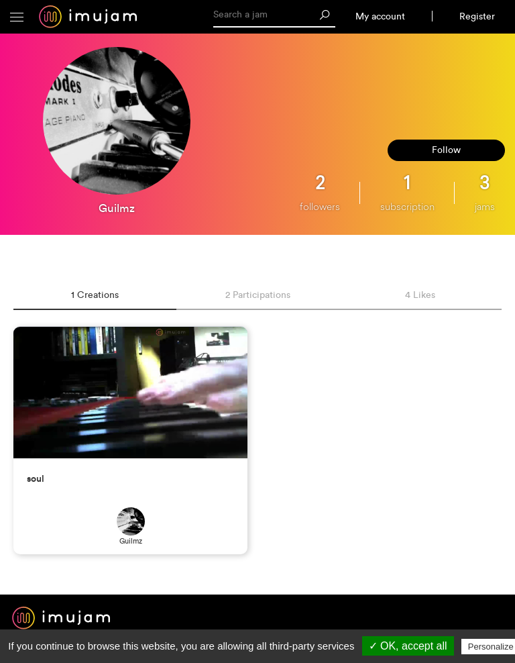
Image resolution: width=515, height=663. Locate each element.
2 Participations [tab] (257, 295)
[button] (17, 17)
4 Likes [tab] (420, 295)
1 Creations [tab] (95, 295)
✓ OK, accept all (408, 646)
